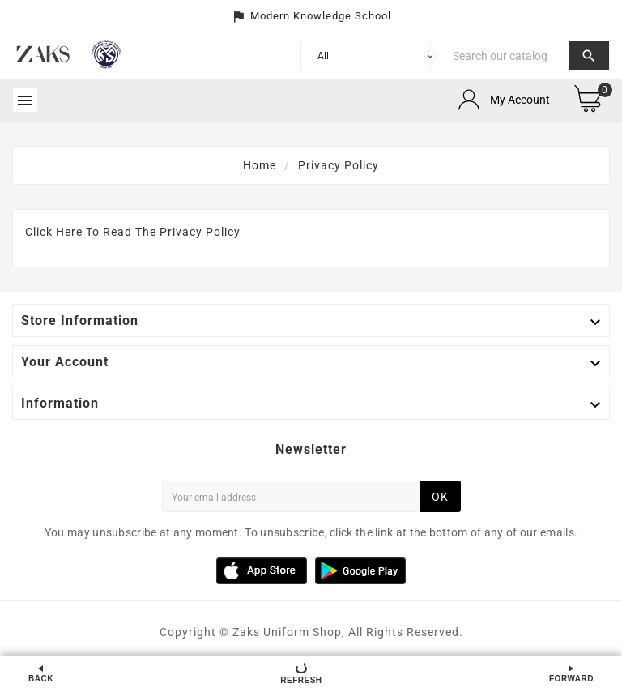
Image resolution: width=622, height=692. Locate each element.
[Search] (507, 55)
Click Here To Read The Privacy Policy (133, 231)
